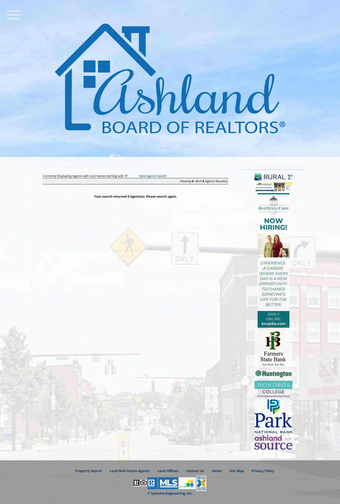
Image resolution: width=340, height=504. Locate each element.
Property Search (88, 471)
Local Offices (167, 471)
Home (216, 471)
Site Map (237, 471)
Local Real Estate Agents (129, 471)
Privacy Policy (263, 471)
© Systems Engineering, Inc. (170, 493)
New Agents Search (152, 176)
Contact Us (195, 471)
